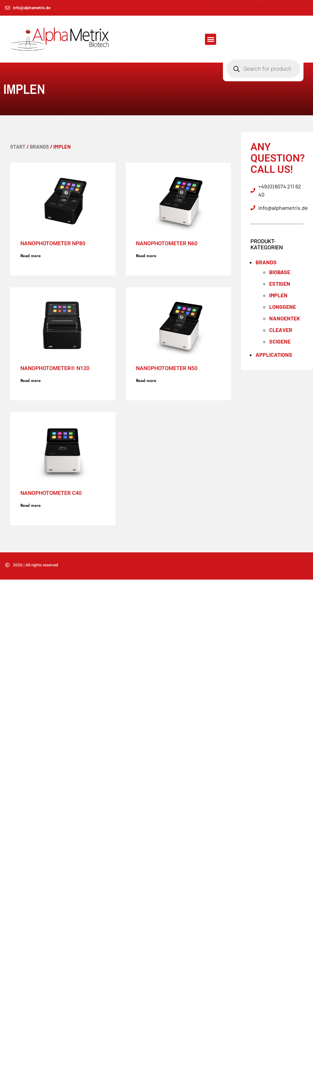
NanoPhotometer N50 (166, 368)
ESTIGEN (279, 283)
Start (17, 147)
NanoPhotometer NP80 (52, 243)
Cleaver (280, 330)
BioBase (279, 272)
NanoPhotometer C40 (51, 493)
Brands (39, 147)
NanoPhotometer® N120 (54, 368)
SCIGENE (280, 341)
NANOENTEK (284, 318)
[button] (210, 39)
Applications (274, 354)
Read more (30, 256)
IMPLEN (278, 295)
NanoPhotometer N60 (166, 243)
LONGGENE (282, 306)
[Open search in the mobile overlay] (263, 39)
